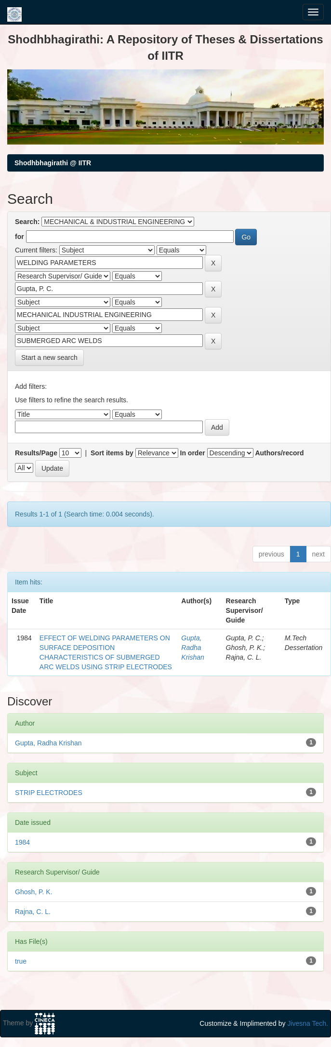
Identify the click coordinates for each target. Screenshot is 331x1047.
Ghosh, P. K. (34, 892)
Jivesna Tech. (307, 1023)
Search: (27, 221)
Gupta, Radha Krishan (192, 647)
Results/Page (36, 453)
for (19, 236)
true (20, 961)
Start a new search (49, 357)
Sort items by (112, 453)
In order (192, 453)
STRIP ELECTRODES (48, 792)
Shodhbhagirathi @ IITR (52, 163)
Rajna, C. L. (33, 911)
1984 (22, 842)
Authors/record (279, 453)
